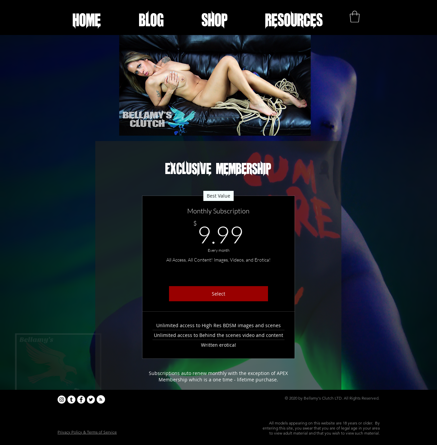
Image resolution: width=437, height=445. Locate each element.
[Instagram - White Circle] (62, 400)
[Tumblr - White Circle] (71, 400)
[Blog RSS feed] (101, 399)
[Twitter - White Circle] (91, 400)
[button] (294, 19)
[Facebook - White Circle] (81, 400)
